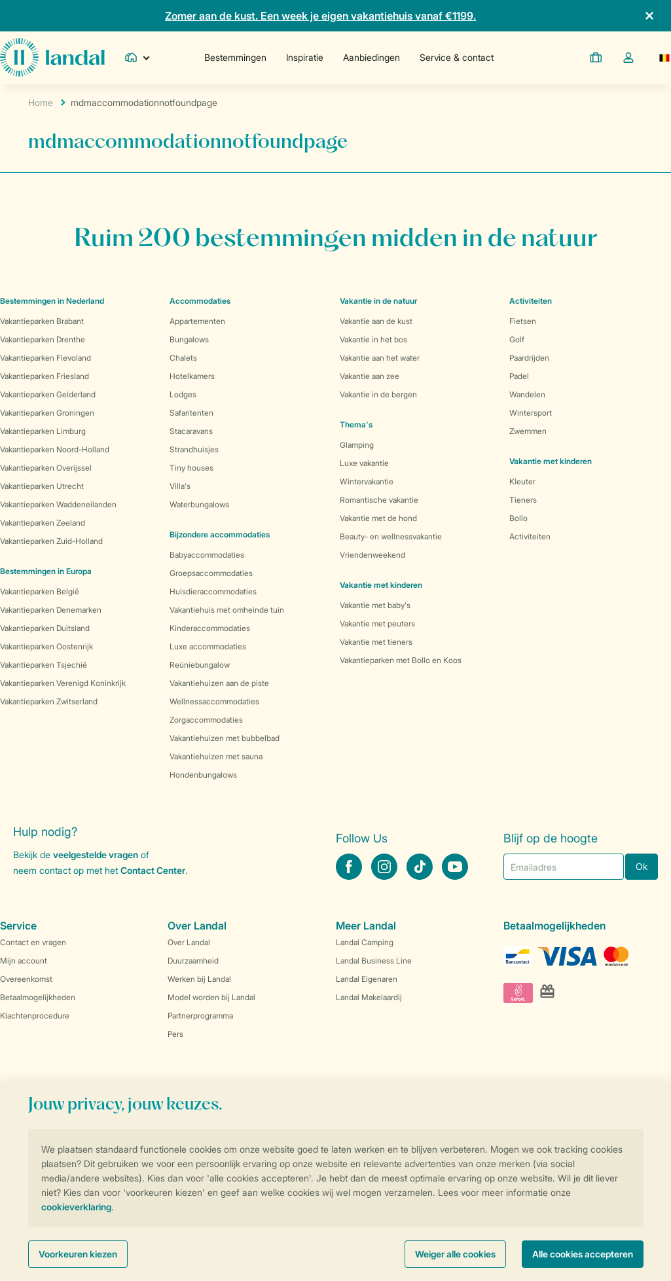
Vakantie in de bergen (378, 394)
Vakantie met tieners (376, 642)
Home (40, 102)
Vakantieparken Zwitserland (49, 701)
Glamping (357, 445)
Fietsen (522, 321)
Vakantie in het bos (373, 339)
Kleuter (522, 481)
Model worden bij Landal (211, 997)
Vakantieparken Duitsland (45, 628)
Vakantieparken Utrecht (42, 486)
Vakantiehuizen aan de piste (219, 683)
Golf (516, 339)
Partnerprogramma (200, 1015)
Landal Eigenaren (366, 979)
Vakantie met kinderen (381, 585)
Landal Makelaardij (369, 997)
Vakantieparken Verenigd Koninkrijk (63, 683)
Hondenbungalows (203, 775)
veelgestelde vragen (95, 854)
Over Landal (189, 942)
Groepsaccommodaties (211, 573)
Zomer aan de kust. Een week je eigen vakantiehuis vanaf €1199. (320, 15)
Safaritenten (191, 413)
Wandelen (527, 394)
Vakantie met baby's (375, 605)
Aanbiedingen (371, 57)
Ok (641, 866)
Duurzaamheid (193, 960)
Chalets (183, 358)
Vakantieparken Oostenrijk (46, 646)
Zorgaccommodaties (206, 720)
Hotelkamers (192, 376)
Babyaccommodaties (207, 555)
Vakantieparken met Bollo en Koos (401, 660)
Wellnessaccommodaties (214, 701)
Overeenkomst (26, 979)
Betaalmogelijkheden (37, 997)
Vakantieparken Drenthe (42, 339)
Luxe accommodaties (208, 646)
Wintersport (530, 413)
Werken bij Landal (199, 979)
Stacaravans (191, 431)
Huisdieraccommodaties (213, 591)
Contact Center (152, 870)
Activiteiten (530, 536)
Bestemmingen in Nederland (52, 301)
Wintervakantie (366, 481)
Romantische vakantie (379, 500)
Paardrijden (529, 358)
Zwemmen (528, 431)
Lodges (183, 394)
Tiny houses (191, 468)
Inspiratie (304, 57)
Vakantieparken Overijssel (46, 468)
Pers (175, 1034)
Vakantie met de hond (378, 518)
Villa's (180, 486)
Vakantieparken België (39, 591)
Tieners (523, 500)
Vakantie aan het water (380, 358)
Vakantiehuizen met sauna (216, 756)
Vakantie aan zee (369, 376)
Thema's (356, 424)
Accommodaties (200, 301)
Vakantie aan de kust (376, 321)
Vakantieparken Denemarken (50, 610)
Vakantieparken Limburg (43, 431)
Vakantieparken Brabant (42, 321)
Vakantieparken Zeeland (42, 523)
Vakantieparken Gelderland (48, 394)
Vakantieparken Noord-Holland (54, 449)
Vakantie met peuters (377, 623)
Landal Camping (364, 942)
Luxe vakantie (364, 463)
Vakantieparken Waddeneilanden (58, 504)
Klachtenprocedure (34, 1015)
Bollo (518, 518)
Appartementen (197, 321)
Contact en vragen (33, 942)
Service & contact (457, 57)
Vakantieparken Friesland (44, 376)
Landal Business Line (374, 960)
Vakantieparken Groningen (47, 413)
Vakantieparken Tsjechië (43, 665)
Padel (519, 376)
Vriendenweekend (372, 555)
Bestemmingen (235, 57)
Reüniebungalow (200, 665)
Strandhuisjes (194, 449)
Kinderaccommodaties (210, 628)
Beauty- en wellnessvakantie (391, 536)
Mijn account (23, 960)
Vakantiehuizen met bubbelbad (225, 738)
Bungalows (189, 339)
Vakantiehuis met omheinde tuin (227, 610)
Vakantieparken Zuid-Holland (51, 541)
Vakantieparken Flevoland (45, 358)
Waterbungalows (199, 504)
